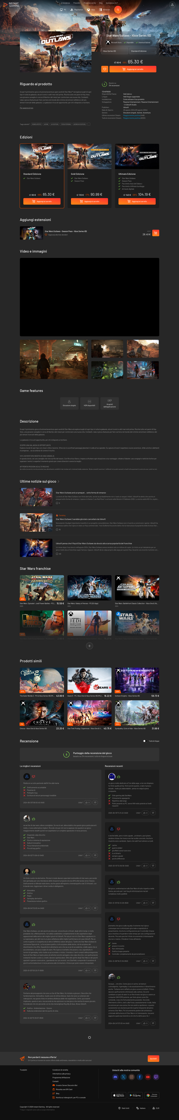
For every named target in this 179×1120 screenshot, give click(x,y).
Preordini (76, 3)
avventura (54, 124)
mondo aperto (36, 124)
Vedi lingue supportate (131, 97)
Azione (139, 113)
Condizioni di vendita (60, 1070)
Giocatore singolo (129, 113)
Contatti (56, 1081)
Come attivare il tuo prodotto (133, 99)
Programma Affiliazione (61, 1077)
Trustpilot (23, 1070)
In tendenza (65, 3)
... (88, 124)
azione (46, 124)
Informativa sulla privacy (62, 1074)
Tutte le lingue (151, 741)
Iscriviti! (153, 1058)
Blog (100, 3)
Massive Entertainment (131, 102)
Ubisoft (126, 107)
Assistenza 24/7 (112, 3)
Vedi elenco (127, 94)
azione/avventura (79, 124)
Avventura (147, 113)
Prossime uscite (90, 3)
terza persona (66, 124)
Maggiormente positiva (132, 115)
